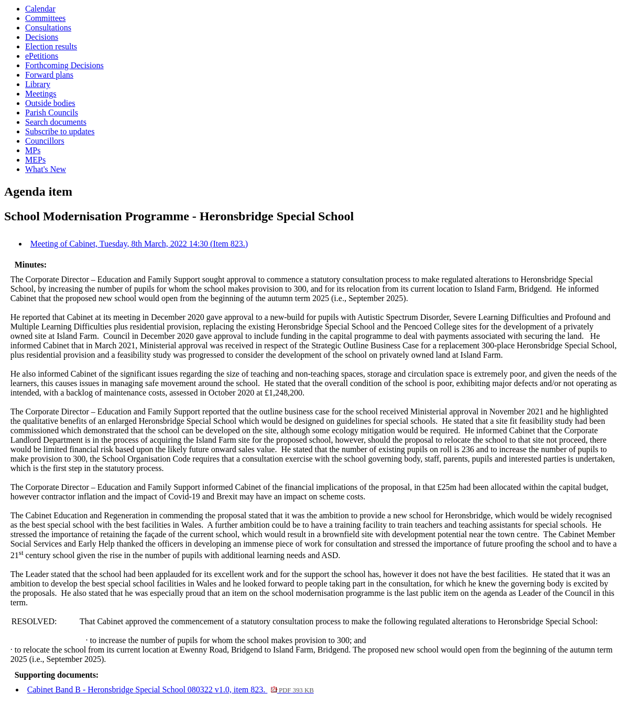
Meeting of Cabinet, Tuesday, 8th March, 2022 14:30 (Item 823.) (139, 243)
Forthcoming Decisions (64, 65)
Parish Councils (51, 112)
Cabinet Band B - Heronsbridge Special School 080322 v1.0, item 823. (170, 689)
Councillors (44, 140)
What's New (45, 169)
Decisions (41, 37)
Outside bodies (50, 103)
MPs (32, 150)
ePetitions (41, 55)
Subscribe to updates (59, 131)
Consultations (48, 27)
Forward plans (49, 74)
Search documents (55, 121)
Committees (45, 18)
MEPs (35, 159)
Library (37, 84)
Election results (51, 46)
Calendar (40, 8)
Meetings (41, 93)
